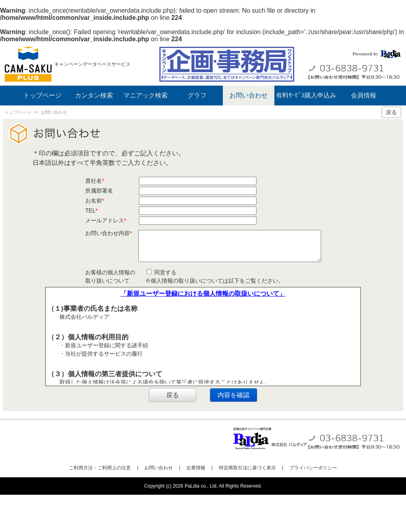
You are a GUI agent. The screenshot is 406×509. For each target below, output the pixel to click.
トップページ (42, 95)
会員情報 (363, 95)
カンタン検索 (94, 95)
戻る (391, 112)
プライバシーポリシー (313, 482)
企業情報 (195, 482)
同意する (162, 286)
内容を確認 (233, 409)
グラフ (197, 95)
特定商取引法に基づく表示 (247, 482)
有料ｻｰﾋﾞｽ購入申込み (306, 95)
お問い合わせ (249, 95)
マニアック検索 (145, 95)
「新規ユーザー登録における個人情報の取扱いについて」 (203, 307)
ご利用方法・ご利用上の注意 (100, 482)
